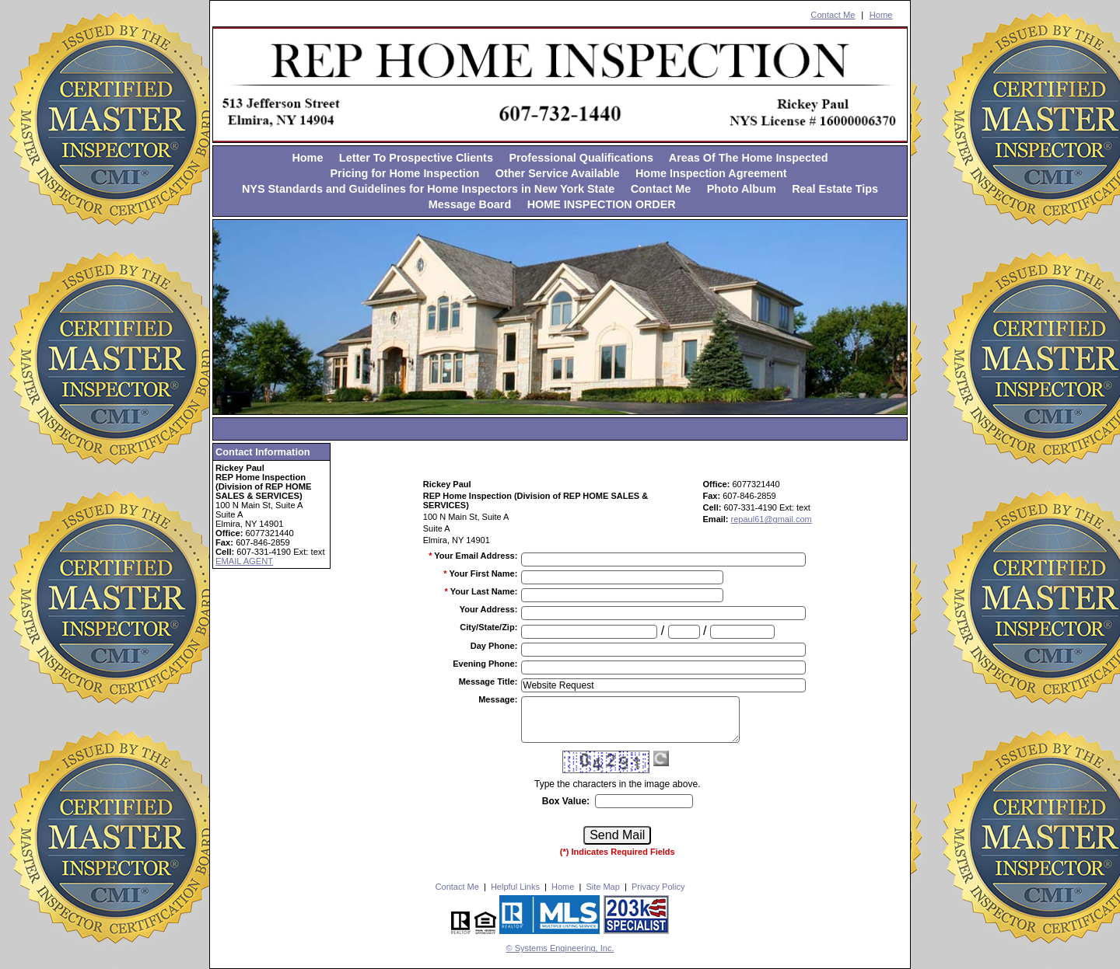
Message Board (470, 204)
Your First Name (483, 573)
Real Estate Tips (835, 189)
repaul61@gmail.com (771, 519)
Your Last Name (484, 591)
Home (881, 14)
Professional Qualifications (581, 158)
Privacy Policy (658, 886)
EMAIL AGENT (244, 561)
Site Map (602, 886)
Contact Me (832, 14)
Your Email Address (475, 555)
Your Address (489, 609)
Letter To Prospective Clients (416, 158)
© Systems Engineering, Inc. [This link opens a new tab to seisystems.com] (560, 948)
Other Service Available (557, 173)
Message (497, 699)
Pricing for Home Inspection (404, 173)
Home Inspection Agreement (712, 173)
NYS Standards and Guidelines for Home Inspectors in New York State (428, 189)
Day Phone (494, 645)
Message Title (488, 681)
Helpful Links (515, 886)
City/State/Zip (488, 627)
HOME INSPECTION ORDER (601, 204)
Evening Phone (485, 663)
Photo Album (741, 189)
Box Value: (566, 801)
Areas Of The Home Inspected (748, 158)
